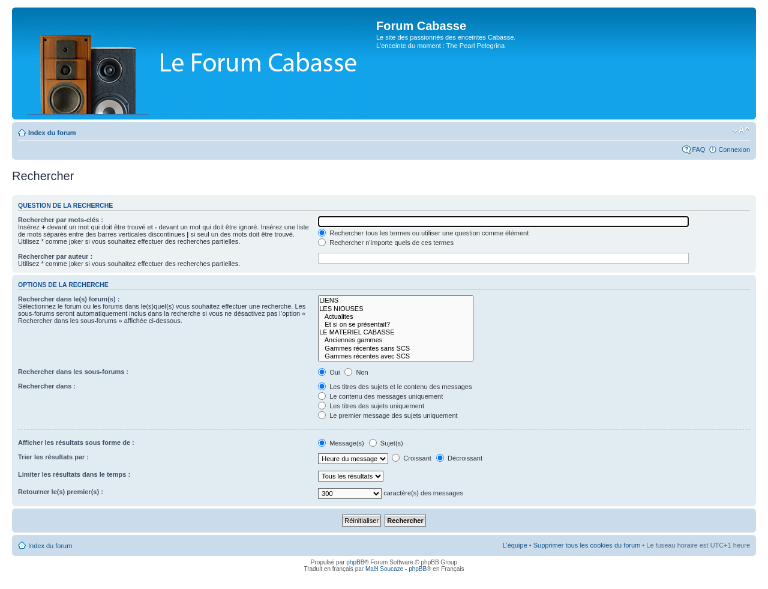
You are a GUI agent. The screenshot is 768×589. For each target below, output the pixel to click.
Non (356, 372)
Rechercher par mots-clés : (60, 219)
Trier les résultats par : (53, 457)
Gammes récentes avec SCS (395, 356)
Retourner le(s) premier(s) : (60, 491)
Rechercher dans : (47, 386)
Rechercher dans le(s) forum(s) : (68, 299)
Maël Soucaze (384, 569)
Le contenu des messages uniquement (380, 396)
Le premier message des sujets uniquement (387, 415)
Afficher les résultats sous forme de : (76, 442)
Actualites (395, 317)
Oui (329, 372)
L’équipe (515, 545)
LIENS (395, 300)
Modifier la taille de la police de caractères (741, 130)
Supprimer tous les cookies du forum (587, 545)
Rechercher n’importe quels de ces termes (386, 242)
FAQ (698, 149)
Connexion (734, 149)
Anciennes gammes (395, 340)
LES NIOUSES (395, 309)
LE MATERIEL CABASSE (395, 332)
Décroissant (459, 458)
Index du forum (52, 132)
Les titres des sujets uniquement (371, 405)
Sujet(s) (386, 443)
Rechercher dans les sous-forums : (73, 371)
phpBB (355, 562)
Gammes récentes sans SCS (395, 348)
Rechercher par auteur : (55, 256)
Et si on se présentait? (395, 324)
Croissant (411, 458)
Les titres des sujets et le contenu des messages (395, 386)
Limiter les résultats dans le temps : (74, 474)
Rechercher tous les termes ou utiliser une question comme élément (423, 233)
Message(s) (342, 443)
